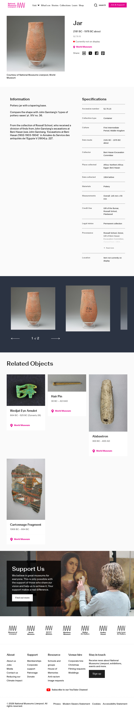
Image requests (56, 681)
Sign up (97, 674)
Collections (65, 5)
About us (11, 661)
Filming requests (76, 669)
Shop (81, 5)
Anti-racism (54, 677)
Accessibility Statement (115, 704)
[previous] (15, 338)
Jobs (9, 665)
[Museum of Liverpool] (13, 630)
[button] (33, 309)
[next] (55, 338)
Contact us (12, 673)
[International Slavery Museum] (49, 630)
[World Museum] (31, 630)
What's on (45, 5)
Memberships (34, 661)
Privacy (57, 704)
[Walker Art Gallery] (85, 630)
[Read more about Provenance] (114, 241)
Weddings (73, 673)
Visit (34, 5)
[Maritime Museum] (67, 630)
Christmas (73, 665)
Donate (31, 677)
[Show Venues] (39, 5)
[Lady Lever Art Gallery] (121, 630)
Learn (74, 5)
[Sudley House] (103, 630)
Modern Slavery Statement (76, 704)
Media (10, 669)
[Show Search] (100, 5)
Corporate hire (75, 661)
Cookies (96, 704)
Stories (55, 5)
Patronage (32, 673)
